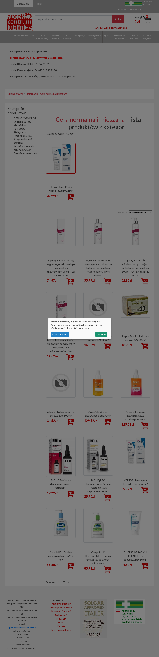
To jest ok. (101, 334)
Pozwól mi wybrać (60, 334)
